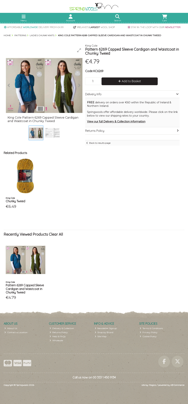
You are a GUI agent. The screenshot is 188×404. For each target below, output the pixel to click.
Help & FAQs (58, 336)
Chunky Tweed (15, 201)
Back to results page (100, 143)
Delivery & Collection (62, 328)
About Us (10, 328)
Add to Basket (129, 81)
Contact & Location (16, 332)
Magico (152, 385)
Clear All (56, 234)
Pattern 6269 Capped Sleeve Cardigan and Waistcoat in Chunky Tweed (25, 288)
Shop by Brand (104, 332)
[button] (79, 50)
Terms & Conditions (151, 328)
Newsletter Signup (106, 328)
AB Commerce (177, 385)
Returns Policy (59, 332)
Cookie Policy (148, 336)
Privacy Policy (149, 332)
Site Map (101, 336)
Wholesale (56, 340)
